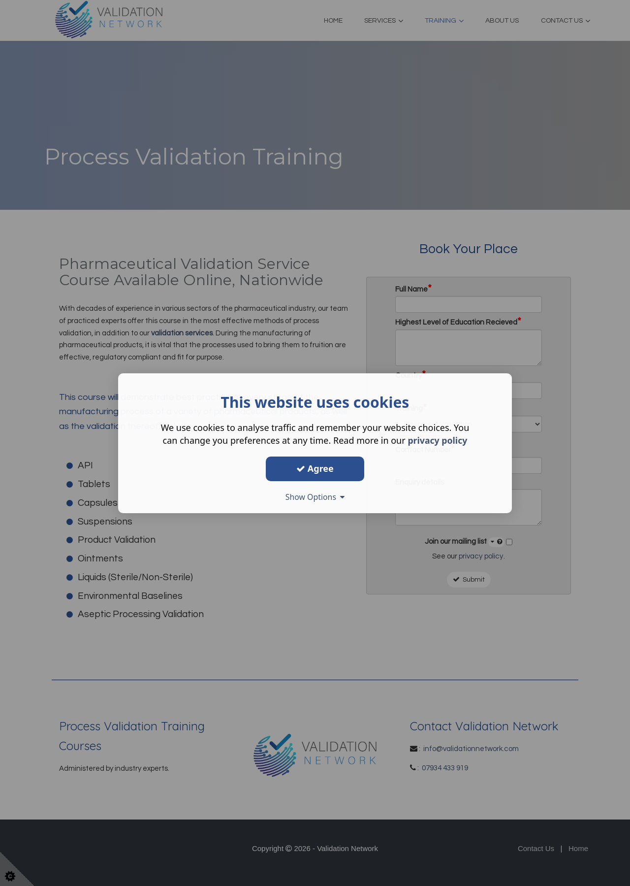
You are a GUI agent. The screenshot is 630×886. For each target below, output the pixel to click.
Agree (315, 468)
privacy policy (437, 440)
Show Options (315, 497)
